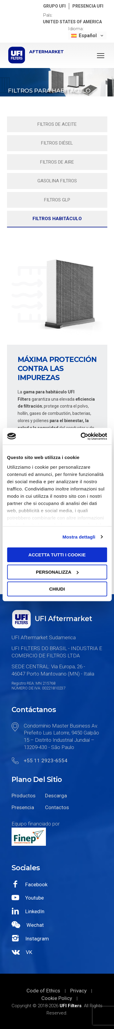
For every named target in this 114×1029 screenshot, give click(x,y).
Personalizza (57, 572)
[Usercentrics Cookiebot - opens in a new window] (81, 436)
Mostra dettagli (78, 536)
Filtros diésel (57, 143)
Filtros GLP (57, 200)
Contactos (57, 807)
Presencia (23, 807)
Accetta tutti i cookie (56, 554)
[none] (87, 35)
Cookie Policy (56, 998)
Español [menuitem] (88, 35)
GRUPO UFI (54, 6)
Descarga (56, 796)
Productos (24, 796)
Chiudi (57, 588)
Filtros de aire (57, 162)
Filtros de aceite (57, 124)
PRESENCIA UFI (87, 6)
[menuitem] (87, 35)
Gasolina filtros (57, 181)
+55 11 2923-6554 (45, 760)
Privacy (78, 991)
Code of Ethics (43, 991)
